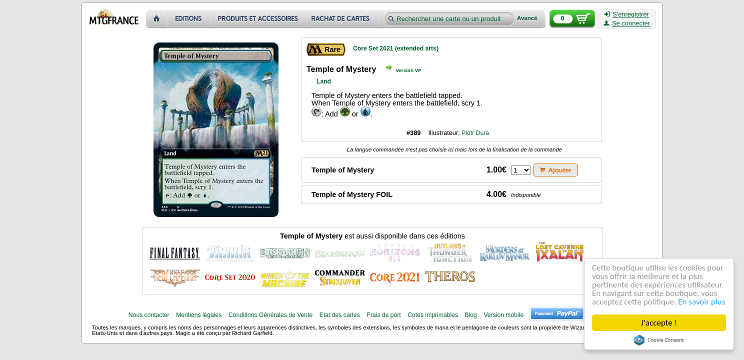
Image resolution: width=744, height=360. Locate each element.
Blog (471, 315)
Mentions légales (199, 315)
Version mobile (504, 315)
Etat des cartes (340, 315)
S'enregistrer (626, 14)
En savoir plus (702, 301)
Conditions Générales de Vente (270, 315)
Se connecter (627, 23)
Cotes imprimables (433, 315)
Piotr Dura (475, 133)
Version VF (408, 70)
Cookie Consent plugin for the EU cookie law (659, 340)
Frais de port (383, 315)
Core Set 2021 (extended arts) (395, 48)
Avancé (527, 18)
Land (323, 81)
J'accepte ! (659, 323)
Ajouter (556, 170)
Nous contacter (149, 315)
